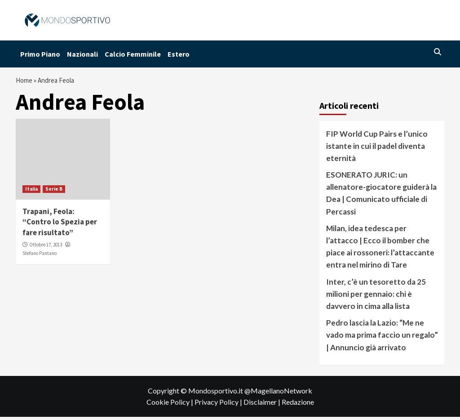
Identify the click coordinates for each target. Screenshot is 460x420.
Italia (31, 191)
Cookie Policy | (170, 405)
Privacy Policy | (219, 405)
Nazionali (82, 53)
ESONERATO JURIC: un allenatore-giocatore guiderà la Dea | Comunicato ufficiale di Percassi (381, 196)
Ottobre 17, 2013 (45, 248)
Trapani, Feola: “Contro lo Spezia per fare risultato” (59, 225)
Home (25, 81)
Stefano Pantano (39, 256)
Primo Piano (40, 53)
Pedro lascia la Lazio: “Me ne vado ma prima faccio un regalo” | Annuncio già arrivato (382, 338)
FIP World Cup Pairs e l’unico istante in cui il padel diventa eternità (377, 148)
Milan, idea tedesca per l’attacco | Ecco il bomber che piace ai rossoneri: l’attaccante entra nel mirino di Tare (380, 250)
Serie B (53, 191)
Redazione (298, 405)
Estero (179, 53)
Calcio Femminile (133, 53)
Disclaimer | (262, 405)
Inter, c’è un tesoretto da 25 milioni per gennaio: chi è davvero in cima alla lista (376, 296)
